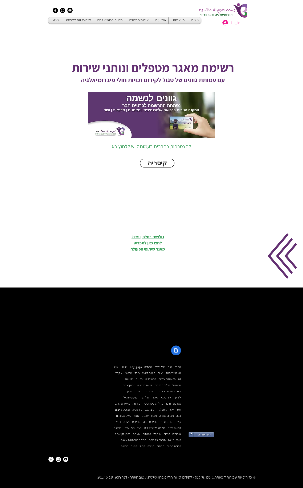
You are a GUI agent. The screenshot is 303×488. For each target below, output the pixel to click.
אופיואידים (160, 367)
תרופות (160, 446)
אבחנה (148, 367)
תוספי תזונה (174, 440)
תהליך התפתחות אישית (133, 440)
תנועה (151, 446)
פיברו (154, 416)
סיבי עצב (149, 410)
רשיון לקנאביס (122, 434)
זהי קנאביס (129, 385)
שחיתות (147, 434)
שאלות (136, 434)
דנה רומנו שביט (116, 477)
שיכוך (167, 434)
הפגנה (139, 379)
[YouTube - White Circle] (65, 459)
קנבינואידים (166, 422)
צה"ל (118, 422)
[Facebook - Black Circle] (55, 10)
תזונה (134, 446)
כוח (179, 391)
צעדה (127, 422)
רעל (139, 428)
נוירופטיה (137, 410)
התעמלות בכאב (167, 379)
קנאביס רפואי (150, 422)
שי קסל (157, 434)
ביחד (137, 373)
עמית (136, 416)
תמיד (142, 446)
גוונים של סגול (173, 373)
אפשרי (128, 373)
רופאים (117, 428)
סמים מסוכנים (123, 416)
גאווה (160, 373)
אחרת (177, 367)
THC (124, 367)
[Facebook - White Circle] (51, 459)
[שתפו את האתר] (201, 434)
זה (179, 379)
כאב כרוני (150, 391)
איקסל (118, 373)
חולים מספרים (162, 385)
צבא (178, 416)
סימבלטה (162, 410)
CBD (116, 367)
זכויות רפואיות (144, 385)
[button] (282, 256)
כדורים (171, 391)
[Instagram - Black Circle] (62, 10)
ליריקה (177, 397)
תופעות (124, 446)
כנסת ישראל (130, 397)
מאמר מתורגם (122, 403)
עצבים (145, 416)
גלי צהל (129, 379)
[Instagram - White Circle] (58, 459)
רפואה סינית (174, 428)
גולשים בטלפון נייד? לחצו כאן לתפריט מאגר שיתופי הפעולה (147, 243)
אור (170, 367)
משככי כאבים (122, 410)
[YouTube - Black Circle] (70, 10)
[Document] (176, 350)
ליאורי (155, 397)
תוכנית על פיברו (157, 440)
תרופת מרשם (174, 446)
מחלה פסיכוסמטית (153, 403)
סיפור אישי (175, 410)
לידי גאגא (166, 397)
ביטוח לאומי (148, 373)
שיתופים (176, 434)
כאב (140, 391)
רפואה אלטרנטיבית (154, 428)
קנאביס (136, 422)
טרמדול (177, 385)
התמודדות (150, 379)
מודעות (136, 403)
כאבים (161, 391)
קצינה (178, 422)
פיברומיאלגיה (166, 416)
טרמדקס (130, 391)
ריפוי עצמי (129, 428)
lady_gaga (135, 367)
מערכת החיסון (173, 403)
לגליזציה (144, 397)
